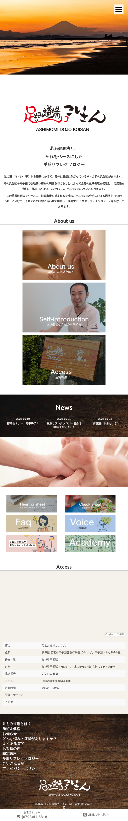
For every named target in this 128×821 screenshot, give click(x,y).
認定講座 (9, 753)
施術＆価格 (11, 728)
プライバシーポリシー (20, 767)
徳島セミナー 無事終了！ (23, 421)
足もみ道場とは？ (16, 724)
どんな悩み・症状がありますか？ (29, 738)
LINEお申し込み (96, 815)
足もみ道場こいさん (56, 803)
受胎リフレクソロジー (20, 758)
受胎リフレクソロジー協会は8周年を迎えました (64, 423)
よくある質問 (13, 743)
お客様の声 (11, 748)
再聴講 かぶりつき (105, 421)
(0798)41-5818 (32, 817)
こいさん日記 (13, 762)
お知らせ (9, 733)
